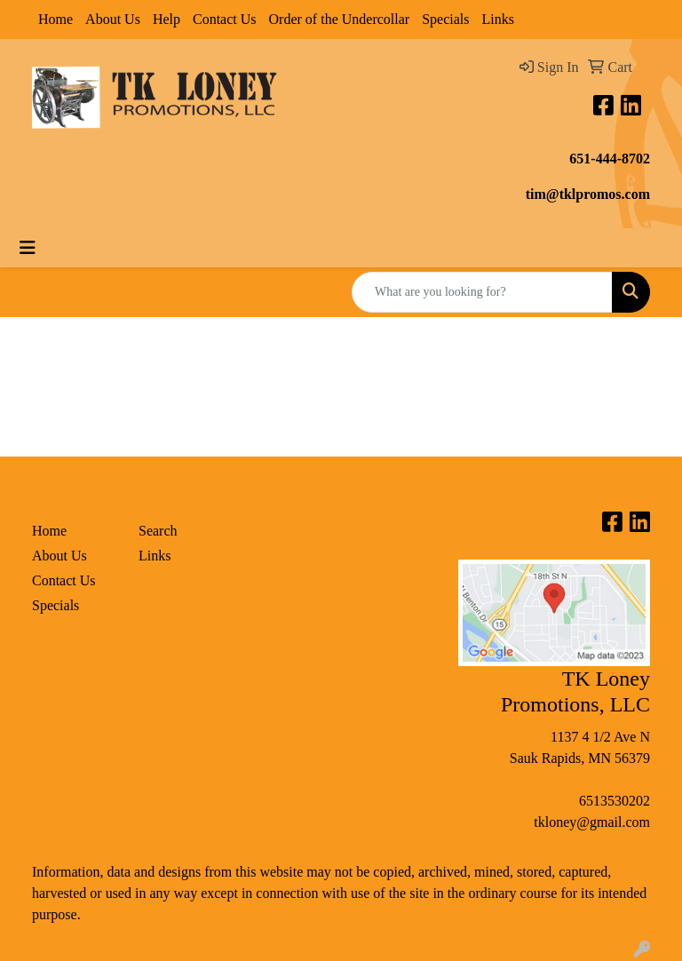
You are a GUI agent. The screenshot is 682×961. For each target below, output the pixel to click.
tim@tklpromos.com (588, 194)
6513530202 (614, 800)
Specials (445, 19)
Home (55, 19)
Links (497, 19)
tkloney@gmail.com (592, 822)
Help (166, 19)
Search (158, 530)
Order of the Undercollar (339, 19)
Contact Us (225, 19)
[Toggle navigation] (27, 247)
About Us (112, 19)
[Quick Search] (482, 292)
